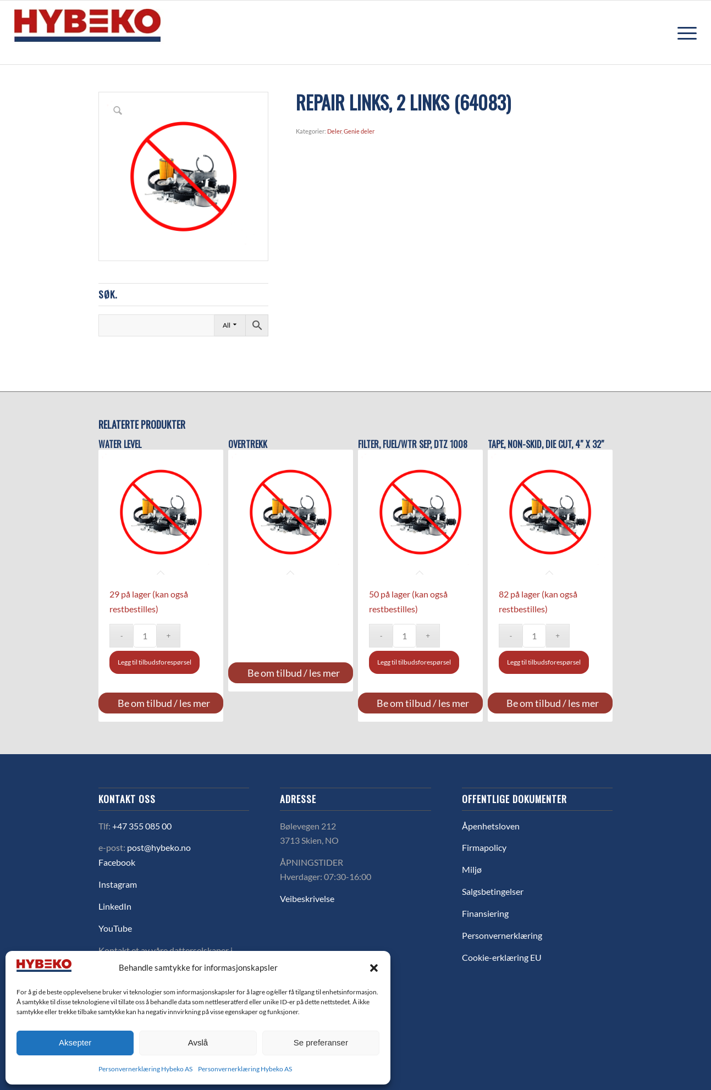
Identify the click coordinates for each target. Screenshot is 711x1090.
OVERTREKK (247, 444)
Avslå (198, 1042)
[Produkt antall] (145, 636)
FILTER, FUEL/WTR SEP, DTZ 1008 (412, 444)
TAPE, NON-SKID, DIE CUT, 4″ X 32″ (546, 444)
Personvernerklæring (502, 935)
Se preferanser (321, 1042)
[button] (373, 967)
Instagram (117, 884)
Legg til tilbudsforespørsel (154, 662)
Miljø (472, 869)
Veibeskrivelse (307, 898)
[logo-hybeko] (107, 32)
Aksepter (75, 1042)
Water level (119, 444)
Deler (334, 131)
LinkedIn (114, 906)
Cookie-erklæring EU (502, 957)
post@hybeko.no (159, 847)
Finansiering (485, 913)
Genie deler (359, 131)
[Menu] (683, 32)
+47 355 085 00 (142, 826)
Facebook (116, 862)
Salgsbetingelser (492, 891)
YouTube (115, 928)
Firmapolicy (484, 847)
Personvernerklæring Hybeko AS (145, 1069)
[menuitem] (683, 32)
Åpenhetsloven (491, 826)
